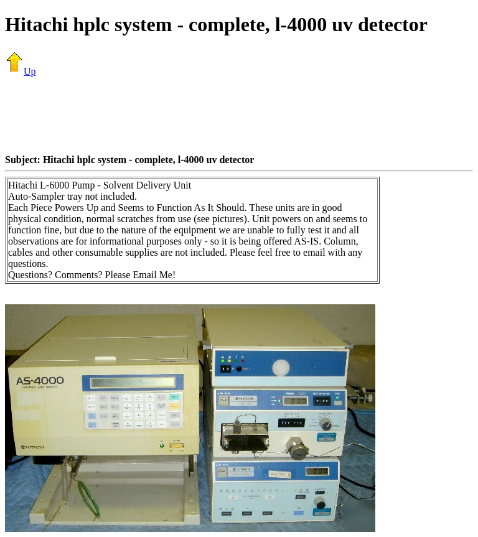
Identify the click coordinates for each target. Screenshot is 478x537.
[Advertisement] (239, 115)
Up (20, 71)
